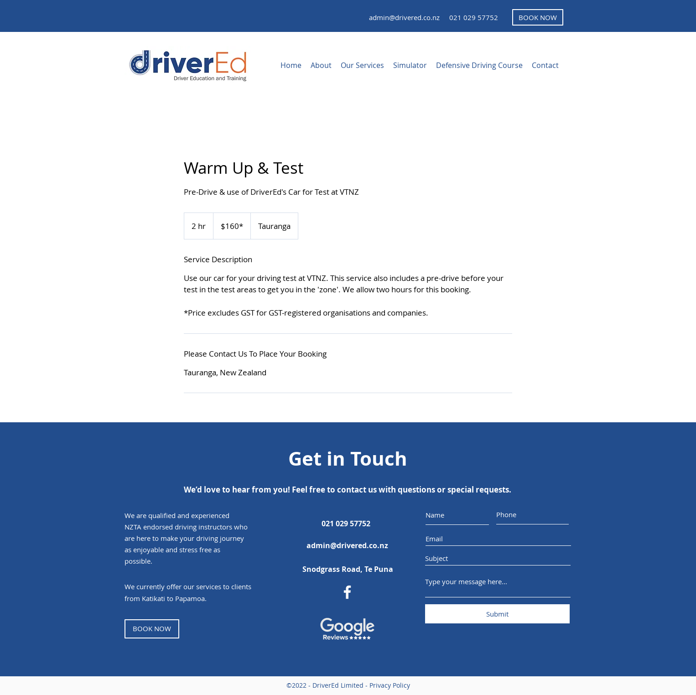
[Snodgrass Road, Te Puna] (347, 569)
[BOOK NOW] (537, 17)
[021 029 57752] (473, 17)
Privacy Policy (389, 685)
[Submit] (497, 613)
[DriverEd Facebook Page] (347, 592)
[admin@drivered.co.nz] (404, 17)
